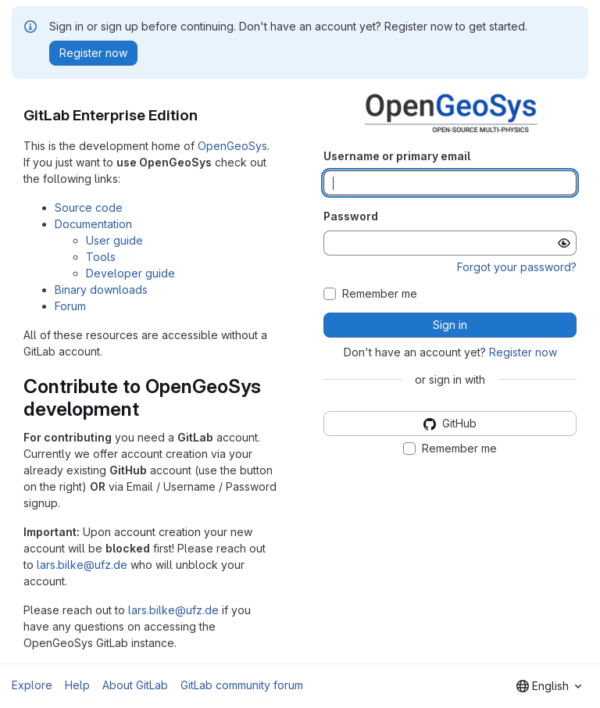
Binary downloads (101, 289)
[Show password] (564, 243)
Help (77, 685)
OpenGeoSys (232, 145)
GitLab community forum (241, 685)
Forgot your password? (517, 267)
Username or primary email (396, 156)
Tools (101, 256)
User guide (114, 240)
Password (350, 216)
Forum (70, 306)
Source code (89, 207)
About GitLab (135, 685)
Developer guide (130, 273)
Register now (523, 352)
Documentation (93, 224)
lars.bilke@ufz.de (82, 564)
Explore (32, 685)
